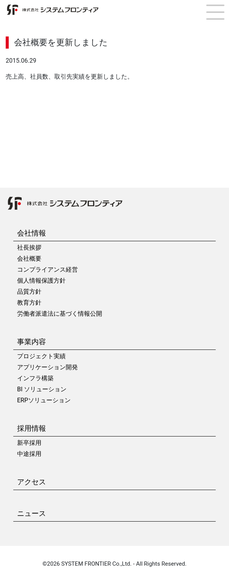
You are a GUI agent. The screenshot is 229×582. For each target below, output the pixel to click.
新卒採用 (29, 442)
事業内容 (31, 341)
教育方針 (29, 302)
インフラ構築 (35, 378)
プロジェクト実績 (41, 356)
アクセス (31, 482)
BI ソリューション (41, 389)
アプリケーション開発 (47, 367)
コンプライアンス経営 (47, 269)
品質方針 (29, 291)
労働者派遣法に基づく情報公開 (59, 313)
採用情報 (31, 428)
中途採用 (29, 453)
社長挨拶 (29, 247)
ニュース (31, 513)
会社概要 (29, 258)
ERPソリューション (44, 400)
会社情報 (31, 233)
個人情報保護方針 (41, 280)
